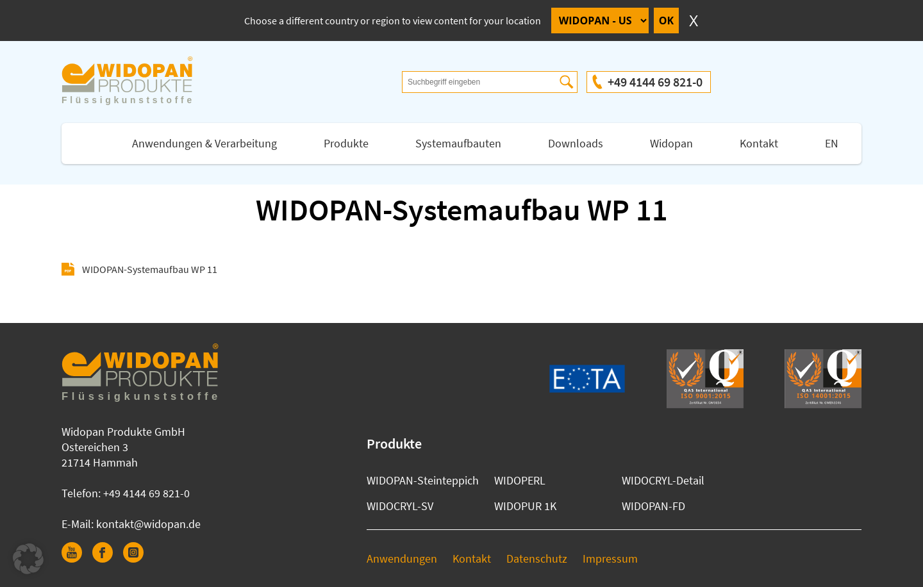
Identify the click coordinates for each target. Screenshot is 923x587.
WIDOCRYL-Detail (663, 480)
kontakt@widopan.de (148, 524)
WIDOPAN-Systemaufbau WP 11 (149, 269)
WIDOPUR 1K (525, 506)
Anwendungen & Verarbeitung (204, 143)
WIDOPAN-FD (653, 506)
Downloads (575, 143)
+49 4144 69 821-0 (655, 82)
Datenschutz (536, 558)
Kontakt (759, 143)
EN (831, 143)
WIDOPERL (519, 480)
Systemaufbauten (458, 143)
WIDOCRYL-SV (400, 506)
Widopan (671, 143)
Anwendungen (402, 558)
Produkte (346, 143)
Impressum (610, 558)
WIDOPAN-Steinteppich (423, 480)
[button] (28, 559)
